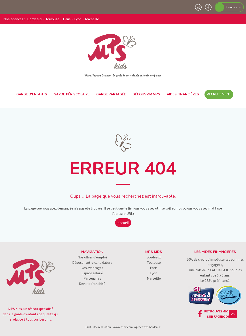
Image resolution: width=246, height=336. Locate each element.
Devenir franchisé (92, 283)
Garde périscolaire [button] (72, 94)
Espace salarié (92, 273)
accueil (123, 222)
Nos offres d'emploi (92, 257)
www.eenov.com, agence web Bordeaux (137, 327)
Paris (67, 19)
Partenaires (92, 278)
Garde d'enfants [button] (31, 94)
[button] (233, 314)
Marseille (92, 19)
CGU (88, 327)
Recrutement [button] (219, 94)
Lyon (77, 19)
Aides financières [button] (183, 94)
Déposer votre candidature (92, 262)
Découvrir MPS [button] (146, 94)
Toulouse (52, 19)
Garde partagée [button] (111, 94)
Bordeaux (34, 19)
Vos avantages (92, 267)
